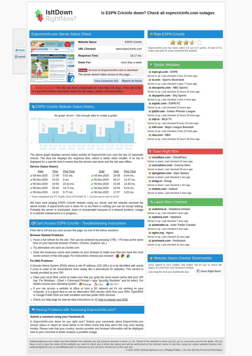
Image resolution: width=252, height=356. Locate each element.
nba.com (157, 135)
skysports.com (161, 95)
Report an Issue (132, 80)
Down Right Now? (208, 271)
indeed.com (159, 188)
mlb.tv (156, 119)
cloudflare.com (161, 157)
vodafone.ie (159, 209)
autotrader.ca (160, 224)
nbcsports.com (161, 87)
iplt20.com (158, 111)
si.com (156, 79)
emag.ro (157, 181)
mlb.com (157, 127)
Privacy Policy (172, 350)
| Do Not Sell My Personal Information (202, 350)
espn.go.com (160, 71)
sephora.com (160, 217)
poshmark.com (161, 240)
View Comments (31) (106, 81)
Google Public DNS (47, 295)
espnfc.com (159, 103)
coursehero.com (162, 165)
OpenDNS (137, 291)
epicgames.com (162, 173)
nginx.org (158, 232)
